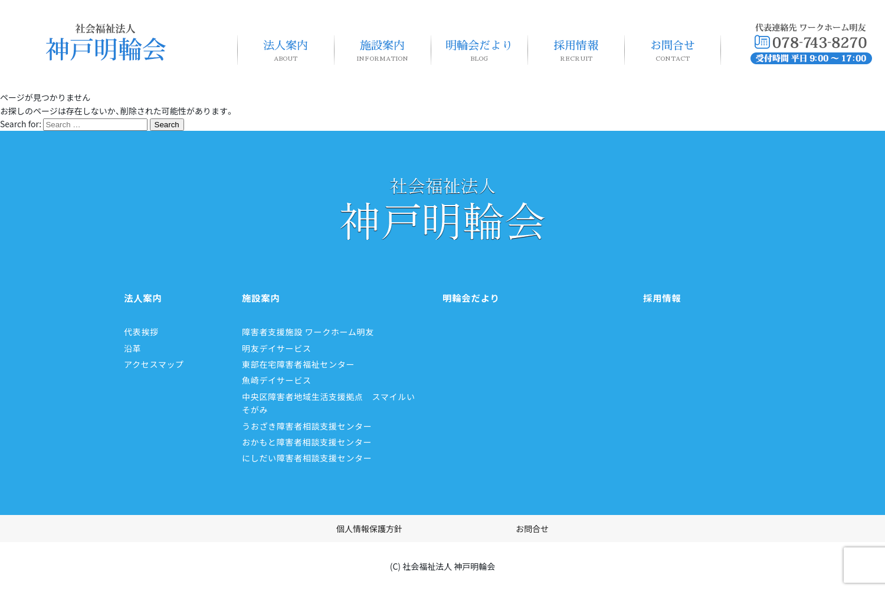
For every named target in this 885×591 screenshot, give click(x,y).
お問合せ (672, 51)
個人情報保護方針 (369, 528)
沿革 (132, 348)
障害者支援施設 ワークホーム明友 (308, 332)
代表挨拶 (141, 332)
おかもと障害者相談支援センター (307, 442)
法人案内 (285, 51)
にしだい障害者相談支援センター (307, 458)
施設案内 (382, 51)
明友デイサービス (277, 348)
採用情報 (575, 51)
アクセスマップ (154, 364)
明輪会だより (479, 51)
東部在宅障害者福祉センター (298, 364)
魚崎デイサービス (277, 380)
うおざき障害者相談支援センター (307, 426)
